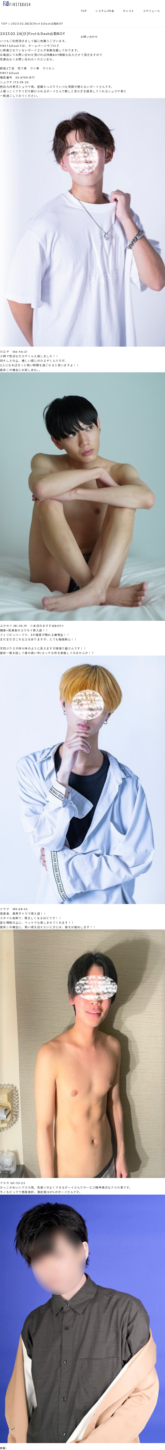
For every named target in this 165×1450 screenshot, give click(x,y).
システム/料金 (104, 11)
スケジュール (151, 11)
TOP (84, 11)
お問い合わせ (89, 36)
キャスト (128, 11)
